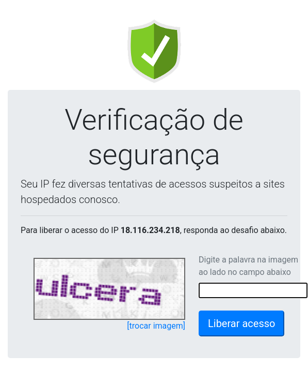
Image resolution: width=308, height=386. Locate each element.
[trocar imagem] (156, 326)
